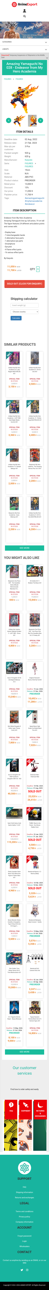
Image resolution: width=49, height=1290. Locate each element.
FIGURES (7, 79)
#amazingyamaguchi (34, 198)
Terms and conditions (24, 1211)
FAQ (24, 1187)
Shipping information (24, 1192)
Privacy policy (24, 1217)
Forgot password (24, 1236)
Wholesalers (24, 1246)
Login (24, 1241)
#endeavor (30, 204)
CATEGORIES (7, 42)
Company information (24, 1222)
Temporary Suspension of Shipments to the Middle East (23, 56)
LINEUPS (5, 49)
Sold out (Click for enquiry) (24, 283)
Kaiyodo (28, 160)
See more (25, 548)
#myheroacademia (33, 201)
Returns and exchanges (24, 1198)
